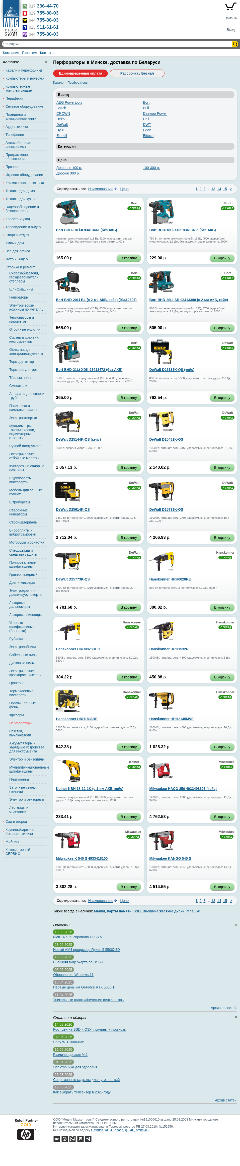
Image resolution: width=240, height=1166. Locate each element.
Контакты (47, 53)
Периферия (15, 98)
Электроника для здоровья (75, 1067)
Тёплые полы (20, 378)
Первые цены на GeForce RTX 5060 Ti (84, 987)
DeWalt (62, 125)
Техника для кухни (21, 199)
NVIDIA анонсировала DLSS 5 (77, 937)
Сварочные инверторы (18, 512)
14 (219, 189)
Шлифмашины (21, 289)
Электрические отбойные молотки (24, 456)
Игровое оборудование (24, 175)
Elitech (148, 136)
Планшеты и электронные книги (21, 116)
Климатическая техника (25, 183)
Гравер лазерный (23, 574)
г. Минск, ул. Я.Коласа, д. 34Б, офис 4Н (119, 1130)
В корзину (129, 258)
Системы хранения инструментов (24, 339)
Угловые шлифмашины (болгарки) (21, 627)
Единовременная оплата (80, 73)
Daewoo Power (155, 113)
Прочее (12, 167)
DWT (147, 125)
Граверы (16, 683)
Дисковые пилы (22, 663)
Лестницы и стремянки (18, 809)
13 (213, 189)
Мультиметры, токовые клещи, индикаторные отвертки (22, 432)
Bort (146, 102)
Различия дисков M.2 (70, 1055)
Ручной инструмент (25, 446)
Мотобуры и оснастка (26, 542)
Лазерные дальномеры (19, 605)
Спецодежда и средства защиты (23, 552)
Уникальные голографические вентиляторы (88, 1000)
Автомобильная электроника (18, 145)
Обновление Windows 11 (73, 975)
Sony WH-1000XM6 (68, 1042)
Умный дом (15, 243)
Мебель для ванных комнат (25, 492)
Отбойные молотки (24, 329)
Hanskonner (225, 552)
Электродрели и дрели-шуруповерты (25, 593)
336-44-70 (48, 6)
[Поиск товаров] (117, 44)
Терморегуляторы (23, 370)
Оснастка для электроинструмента (26, 351)
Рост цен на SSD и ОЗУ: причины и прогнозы (89, 1029)
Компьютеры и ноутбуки (25, 78)
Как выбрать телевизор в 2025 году (82, 1092)
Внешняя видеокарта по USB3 (78, 962)
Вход (231, 30)
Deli (146, 119)
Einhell (61, 136)
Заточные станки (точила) (23, 789)
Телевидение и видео (23, 227)
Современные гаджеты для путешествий (86, 1080)
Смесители (18, 386)
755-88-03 (48, 13)
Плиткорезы (19, 779)
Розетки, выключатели (20, 733)
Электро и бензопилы (26, 759)
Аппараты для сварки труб (26, 396)
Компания (11, 53)
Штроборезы (19, 502)
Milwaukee (226, 762)
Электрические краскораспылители (25, 673)
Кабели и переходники (24, 70)
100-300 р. (151, 168)
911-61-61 (48, 27)
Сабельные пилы (23, 655)
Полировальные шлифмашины (22, 564)
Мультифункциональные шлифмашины (27, 769)
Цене (124, 189)
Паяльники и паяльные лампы (23, 408)
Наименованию (100, 189)
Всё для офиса (18, 251)
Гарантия (29, 53)
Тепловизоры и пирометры (21, 319)
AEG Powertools (69, 102)
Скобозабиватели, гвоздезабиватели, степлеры (24, 277)
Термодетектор (21, 362)
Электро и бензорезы (26, 799)
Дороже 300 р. (68, 173)
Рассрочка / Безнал (137, 73)
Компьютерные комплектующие (19, 88)
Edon (147, 130)
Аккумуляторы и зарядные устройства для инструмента (26, 747)
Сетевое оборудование (24, 106)
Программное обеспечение (17, 157)
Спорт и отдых (17, 235)
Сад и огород (16, 822)
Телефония (15, 135)
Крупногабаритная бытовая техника (20, 832)
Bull (146, 108)
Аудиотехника (17, 127)
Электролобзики (22, 647)
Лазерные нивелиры (25, 615)
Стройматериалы (23, 522)
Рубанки (16, 639)
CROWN (63, 113)
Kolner (134, 762)
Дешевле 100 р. (69, 168)
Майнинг (13, 842)
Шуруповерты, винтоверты (21, 480)
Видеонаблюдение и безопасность (22, 209)
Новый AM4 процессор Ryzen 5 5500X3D (86, 950)
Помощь (231, 18)
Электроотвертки (23, 418)
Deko (60, 119)
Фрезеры (16, 715)
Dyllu (60, 130)
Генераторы (19, 297)
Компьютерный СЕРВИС (18, 852)
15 (225, 189)
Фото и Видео (17, 259)
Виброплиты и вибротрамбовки (22, 532)
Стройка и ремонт (20, 267)
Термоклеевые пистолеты (21, 693)
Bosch (61, 108)
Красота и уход (18, 219)
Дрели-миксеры (22, 582)
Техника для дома (20, 191)
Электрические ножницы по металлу (26, 307)
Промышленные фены (22, 705)
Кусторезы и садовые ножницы (26, 468)
